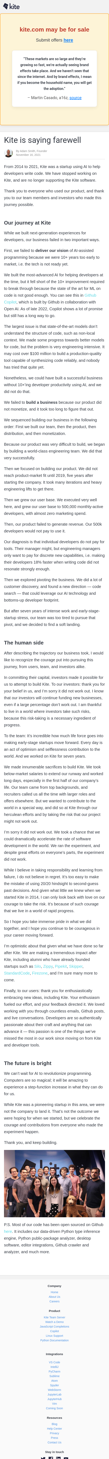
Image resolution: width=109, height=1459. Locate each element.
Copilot (54, 1331)
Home (54, 1292)
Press (54, 1437)
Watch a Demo (54, 1322)
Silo (37, 966)
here (68, 40)
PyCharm (54, 1371)
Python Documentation (54, 1340)
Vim (54, 1403)
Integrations (54, 1354)
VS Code (54, 1362)
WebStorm (54, 1389)
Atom (54, 1380)
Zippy (47, 966)
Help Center (54, 1428)
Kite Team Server (54, 1317)
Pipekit (60, 966)
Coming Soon (54, 1408)
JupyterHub (54, 1399)
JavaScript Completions (54, 1326)
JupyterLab (54, 1394)
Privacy (54, 1433)
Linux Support (54, 1335)
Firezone (39, 973)
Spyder (54, 1385)
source (75, 97)
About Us (54, 1296)
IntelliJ (55, 1366)
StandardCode (17, 973)
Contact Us (54, 1442)
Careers (55, 1301)
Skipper (75, 966)
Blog (54, 1424)
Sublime (54, 1376)
